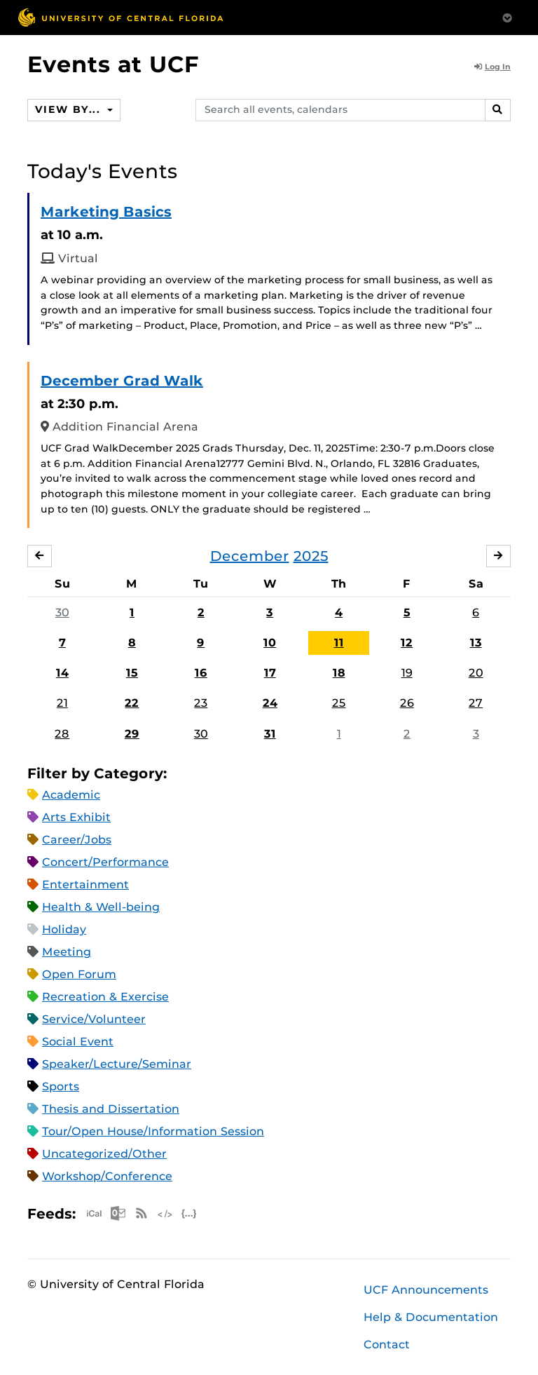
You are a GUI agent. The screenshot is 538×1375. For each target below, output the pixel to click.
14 (62, 672)
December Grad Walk (122, 380)
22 (132, 703)
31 (270, 733)
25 (339, 703)
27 (476, 703)
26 (407, 703)
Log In (492, 67)
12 (407, 642)
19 (407, 672)
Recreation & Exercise (105, 996)
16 (201, 672)
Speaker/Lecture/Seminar (116, 1064)
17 (270, 672)
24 (270, 703)
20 (476, 672)
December (249, 556)
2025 (311, 556)
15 (132, 672)
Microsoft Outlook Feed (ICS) (118, 1213)
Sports (60, 1086)
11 (339, 642)
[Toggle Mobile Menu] (507, 16)
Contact (387, 1344)
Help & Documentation (431, 1317)
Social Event (77, 1041)
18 (339, 672)
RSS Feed (141, 1213)
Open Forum (79, 974)
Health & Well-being (101, 907)
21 (62, 703)
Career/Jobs (76, 839)
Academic (71, 794)
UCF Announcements (426, 1289)
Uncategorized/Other (104, 1153)
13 (476, 642)
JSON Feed (189, 1213)
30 (62, 612)
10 (269, 642)
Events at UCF (113, 64)
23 (200, 703)
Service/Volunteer (94, 1019)
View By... (69, 109)
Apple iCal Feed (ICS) (94, 1213)
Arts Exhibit (76, 817)
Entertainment (85, 884)
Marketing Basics (106, 211)
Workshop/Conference (107, 1176)
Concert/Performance (105, 862)
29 (132, 733)
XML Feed (165, 1213)
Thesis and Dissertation (110, 1109)
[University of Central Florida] (120, 17)
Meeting (66, 952)
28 (62, 733)
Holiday (64, 929)
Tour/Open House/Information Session (153, 1131)
